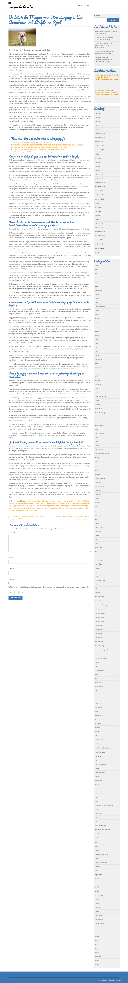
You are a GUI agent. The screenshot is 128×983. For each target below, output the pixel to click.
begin (29, 501)
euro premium (99, 486)
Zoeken (97, 15)
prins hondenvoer (100, 825)
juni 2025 (98, 158)
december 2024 (100, 182)
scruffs (97, 887)
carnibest (98, 380)
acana (97, 265)
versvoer (97, 932)
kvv (96, 719)
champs (97, 404)
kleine (97, 703)
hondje (97, 662)
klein (96, 699)
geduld (10, 506)
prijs (96, 817)
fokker (97, 498)
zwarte (97, 964)
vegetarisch (98, 928)
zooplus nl (98, 956)
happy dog (98, 560)
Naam (11, 557)
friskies (97, 503)
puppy (18, 501)
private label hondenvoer (102, 830)
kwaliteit (97, 727)
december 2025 (100, 133)
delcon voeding (99, 425)
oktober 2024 (99, 191)
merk (96, 760)
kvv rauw (98, 723)
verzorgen (68, 508)
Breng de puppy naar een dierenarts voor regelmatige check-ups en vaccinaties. (40, 149)
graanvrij (98, 531)
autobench (98, 290)
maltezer (97, 744)
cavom (97, 388)
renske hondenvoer (101, 862)
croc (96, 417)
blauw (97, 331)
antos (97, 282)
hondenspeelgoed (100, 646)
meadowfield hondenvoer (103, 748)
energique (98, 474)
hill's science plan (100, 580)
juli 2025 (97, 154)
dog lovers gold (99, 433)
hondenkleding (99, 617)
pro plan (97, 834)
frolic (96, 507)
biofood (97, 327)
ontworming (64, 506)
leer (96, 736)
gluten (97, 511)
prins (96, 821)
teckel (97, 903)
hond (96, 588)
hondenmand (99, 625)
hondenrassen (99, 629)
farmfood (98, 494)
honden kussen (99, 597)
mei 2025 (98, 162)
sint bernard (99, 895)
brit (96, 347)
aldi (96, 274)
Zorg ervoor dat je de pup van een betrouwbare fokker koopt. (33, 142)
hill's (96, 576)
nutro (96, 797)
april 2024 (98, 215)
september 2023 (100, 244)
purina (97, 850)
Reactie (11, 533)
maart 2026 (98, 121)
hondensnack (99, 637)
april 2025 (98, 166)
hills (96, 584)
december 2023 (100, 232)
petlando (98, 813)
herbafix (97, 568)
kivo (96, 695)
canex (97, 372)
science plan (99, 883)
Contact (87, 5)
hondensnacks (99, 642)
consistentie (35, 501)
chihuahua (98, 408)
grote (96, 543)
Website (11, 580)
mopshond (98, 780)
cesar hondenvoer (100, 396)
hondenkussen (99, 621)
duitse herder (99, 449)
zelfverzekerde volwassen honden (26, 510)
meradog (98, 756)
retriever (97, 866)
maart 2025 (98, 170)
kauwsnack (98, 682)
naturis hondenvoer (101, 793)
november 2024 (100, 187)
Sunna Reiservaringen (103, 90)
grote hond (98, 547)
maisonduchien (100, 75)
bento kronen (99, 323)
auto (96, 286)
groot (96, 539)
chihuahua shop (100, 413)
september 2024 (100, 195)
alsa (96, 278)
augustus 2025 (99, 150)
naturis (97, 789)
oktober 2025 (99, 142)
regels (78, 506)
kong (96, 711)
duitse (97, 445)
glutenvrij (98, 515)
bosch (97, 339)
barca (97, 298)
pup (96, 842)
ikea (96, 674)
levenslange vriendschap (50, 506)
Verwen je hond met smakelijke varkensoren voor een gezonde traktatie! (28, 518)
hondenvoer (98, 654)
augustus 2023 (99, 248)
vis (96, 940)
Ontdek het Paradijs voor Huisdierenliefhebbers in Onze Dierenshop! (72, 518)
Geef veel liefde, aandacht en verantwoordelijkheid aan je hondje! (35, 152)
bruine (97, 355)
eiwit (96, 466)
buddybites (98, 359)
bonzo (97, 335)
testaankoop (99, 919)
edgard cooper (99, 462)
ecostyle (97, 458)
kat (96, 678)
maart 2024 (98, 219)
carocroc (98, 384)
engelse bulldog (100, 478)
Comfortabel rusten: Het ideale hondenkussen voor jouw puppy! (106, 77)
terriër (97, 911)
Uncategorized (99, 924)
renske (97, 858)
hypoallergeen (99, 670)
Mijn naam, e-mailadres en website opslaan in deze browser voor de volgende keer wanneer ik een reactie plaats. (49, 587)
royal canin (98, 875)
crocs (96, 421)
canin (96, 376)
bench (97, 319)
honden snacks (99, 601)
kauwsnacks (99, 686)
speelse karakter (27, 508)
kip (96, 691)
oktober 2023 (99, 240)
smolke (97, 899)
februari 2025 (99, 174)
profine (97, 838)
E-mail (11, 569)
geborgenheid (85, 503)
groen (97, 535)
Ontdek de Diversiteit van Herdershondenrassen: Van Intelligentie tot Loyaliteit (103, 60)
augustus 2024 (99, 199)
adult (96, 270)
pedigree (97, 809)
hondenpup (37, 506)
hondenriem (98, 633)
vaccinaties (53, 508)
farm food (98, 490)
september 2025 (100, 146)
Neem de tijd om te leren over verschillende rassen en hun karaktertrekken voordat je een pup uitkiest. (47, 145)
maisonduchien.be (20, 7)
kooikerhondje (99, 715)
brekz (96, 343)
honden (97, 592)
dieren (97, 429)
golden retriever (100, 527)
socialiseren (17, 508)
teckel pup (98, 907)
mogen (97, 776)
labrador (97, 731)
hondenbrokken (100, 613)
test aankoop (99, 915)
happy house (99, 564)
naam (97, 785)
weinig (97, 952)
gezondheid (18, 506)
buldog (97, 364)
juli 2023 (97, 252)
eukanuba (98, 482)
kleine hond (98, 707)
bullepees (98, 368)
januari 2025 (99, 178)
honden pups (27, 506)
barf (96, 302)
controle (43, 501)
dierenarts (50, 501)
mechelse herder (100, 752)
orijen (96, 801)
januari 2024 (99, 227)
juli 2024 (97, 203)
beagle (97, 314)
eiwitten (97, 470)
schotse (97, 879)
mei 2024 (98, 211)
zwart (97, 960)
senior (97, 891)
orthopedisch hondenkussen (104, 805)
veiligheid (60, 508)
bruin (96, 351)
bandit (97, 294)
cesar (96, 392)
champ (97, 400)
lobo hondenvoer (100, 740)
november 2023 (100, 236)
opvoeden (72, 506)
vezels (97, 936)
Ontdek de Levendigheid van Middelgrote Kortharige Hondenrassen (103, 45)
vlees (96, 944)
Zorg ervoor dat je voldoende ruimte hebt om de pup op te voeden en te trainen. (40, 147)
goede (97, 523)
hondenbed (98, 609)
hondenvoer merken (101, 658)
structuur (37, 508)
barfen (97, 310)
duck (96, 441)
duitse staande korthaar (102, 453)
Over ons (80, 5)
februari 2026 (99, 125)
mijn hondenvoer (100, 772)
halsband (98, 556)
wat (96, 948)
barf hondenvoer (100, 306)
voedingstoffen (77, 508)
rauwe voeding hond (101, 854)
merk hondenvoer (100, 764)
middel (97, 768)
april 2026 (98, 117)
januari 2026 (99, 129)
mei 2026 (98, 113)
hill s (96, 572)
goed (96, 519)
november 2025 (100, 137)
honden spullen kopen (102, 605)
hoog (96, 666)
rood (96, 870)
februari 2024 (99, 223)
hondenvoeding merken (102, 650)
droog (97, 437)
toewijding (44, 508)
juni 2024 (98, 207)
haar (96, 552)
